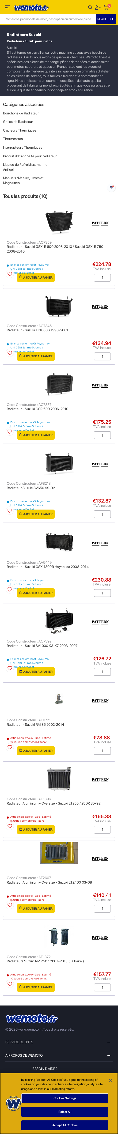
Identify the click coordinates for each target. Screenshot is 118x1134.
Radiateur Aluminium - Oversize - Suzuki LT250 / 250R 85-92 (53, 803)
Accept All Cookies (64, 1125)
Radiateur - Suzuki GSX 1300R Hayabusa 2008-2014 (48, 567)
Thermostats (13, 139)
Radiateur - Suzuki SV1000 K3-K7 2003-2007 (42, 646)
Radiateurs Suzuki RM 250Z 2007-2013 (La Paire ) (45, 961)
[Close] (110, 1080)
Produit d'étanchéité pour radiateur (30, 156)
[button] (98, 7)
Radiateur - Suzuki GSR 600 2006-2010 (38, 409)
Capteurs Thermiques (19, 130)
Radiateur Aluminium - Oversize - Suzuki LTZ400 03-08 (49, 882)
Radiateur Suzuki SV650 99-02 (31, 488)
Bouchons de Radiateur (21, 113)
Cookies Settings (64, 1098)
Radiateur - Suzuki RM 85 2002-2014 (35, 724)
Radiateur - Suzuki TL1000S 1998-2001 (37, 330)
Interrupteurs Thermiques (22, 147)
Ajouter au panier (36, 277)
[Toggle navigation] (8, 8)
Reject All (64, 1112)
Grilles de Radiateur (18, 122)
